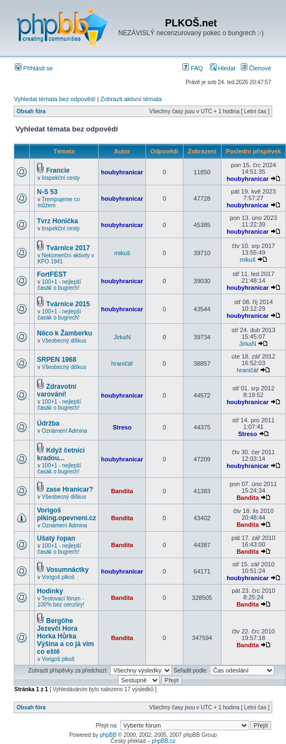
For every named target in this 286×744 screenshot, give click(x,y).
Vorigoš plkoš (58, 577)
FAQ (192, 68)
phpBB (108, 735)
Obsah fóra (31, 111)
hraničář (122, 363)
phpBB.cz (163, 741)
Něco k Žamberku (64, 333)
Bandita (122, 491)
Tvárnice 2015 (68, 304)
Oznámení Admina (64, 431)
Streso (121, 427)
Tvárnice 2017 (68, 248)
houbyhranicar (122, 172)
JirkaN (122, 337)
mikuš (122, 253)
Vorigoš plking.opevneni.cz (66, 514)
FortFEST (52, 274)
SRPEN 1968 (56, 359)
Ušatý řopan (56, 538)
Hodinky (50, 591)
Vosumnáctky (67, 570)
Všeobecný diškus (64, 341)
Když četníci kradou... (61, 454)
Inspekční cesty (61, 178)
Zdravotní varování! (56, 390)
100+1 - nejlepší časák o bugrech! (59, 285)
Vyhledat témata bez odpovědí (54, 99)
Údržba (48, 423)
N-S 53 (47, 192)
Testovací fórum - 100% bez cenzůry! (60, 602)
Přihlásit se (34, 68)
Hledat (223, 68)
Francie (58, 170)
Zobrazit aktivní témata (130, 99)
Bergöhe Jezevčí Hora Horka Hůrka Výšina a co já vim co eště (65, 636)
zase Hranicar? (69, 489)
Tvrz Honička (57, 221)
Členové (256, 68)
